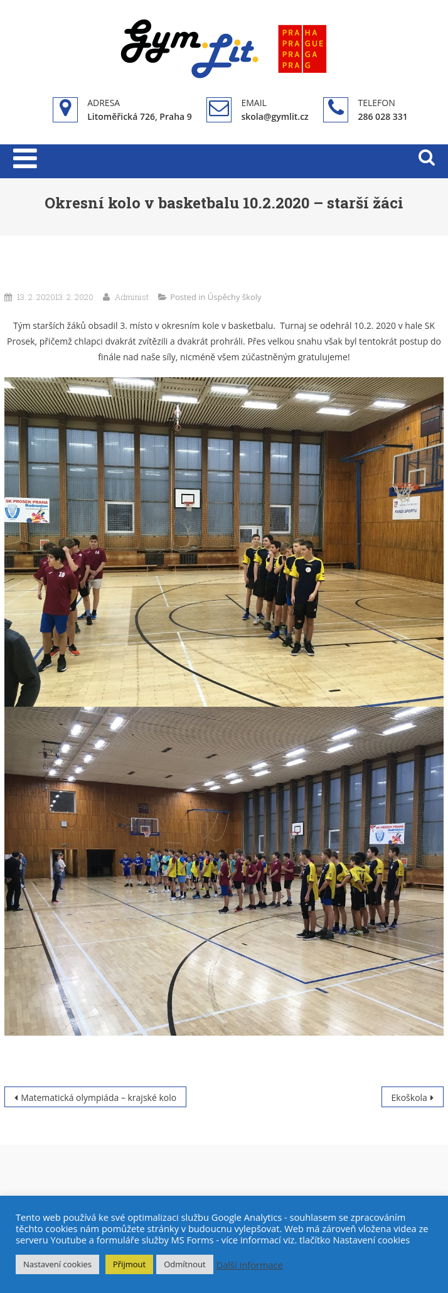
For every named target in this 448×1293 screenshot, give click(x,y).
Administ (132, 297)
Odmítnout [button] (184, 1264)
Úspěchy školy (235, 297)
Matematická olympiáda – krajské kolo (98, 1097)
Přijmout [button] (129, 1264)
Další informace (249, 1264)
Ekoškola (409, 1097)
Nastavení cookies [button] (57, 1264)
